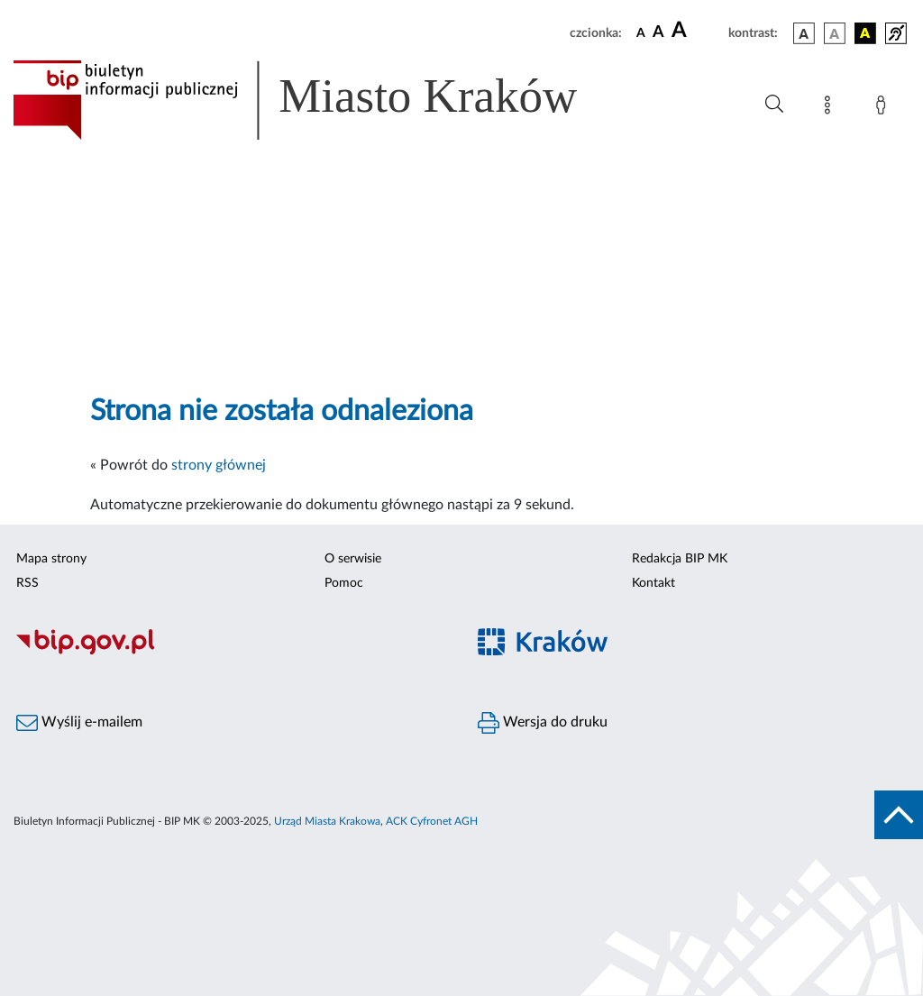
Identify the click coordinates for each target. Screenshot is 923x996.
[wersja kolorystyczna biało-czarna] (834, 33)
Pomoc (343, 583)
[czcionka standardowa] (641, 32)
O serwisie (352, 559)
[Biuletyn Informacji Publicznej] (231, 653)
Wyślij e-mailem (79, 723)
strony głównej (218, 465)
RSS (27, 583)
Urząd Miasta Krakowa (327, 821)
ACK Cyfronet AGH (432, 821)
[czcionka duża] (697, 30)
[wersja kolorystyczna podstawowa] (804, 33)
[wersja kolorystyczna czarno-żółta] (865, 33)
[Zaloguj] (884, 108)
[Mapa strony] (831, 108)
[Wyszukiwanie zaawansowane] (774, 105)
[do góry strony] (898, 814)
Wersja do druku (543, 723)
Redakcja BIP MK (679, 559)
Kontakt (653, 583)
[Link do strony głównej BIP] (321, 100)
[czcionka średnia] (658, 33)
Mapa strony (51, 559)
